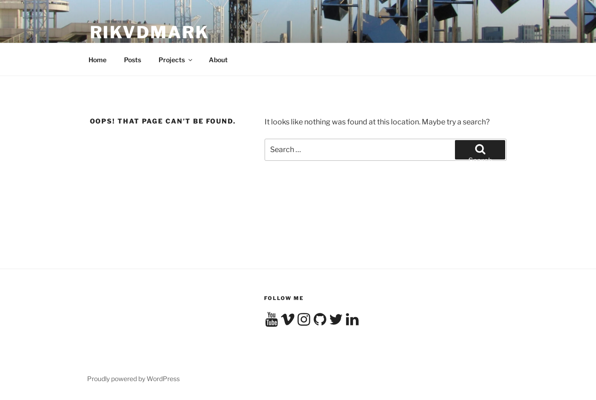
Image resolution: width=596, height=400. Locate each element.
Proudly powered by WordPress (133, 378)
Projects (176, 60)
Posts (132, 60)
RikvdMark (149, 32)
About (218, 60)
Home (97, 60)
